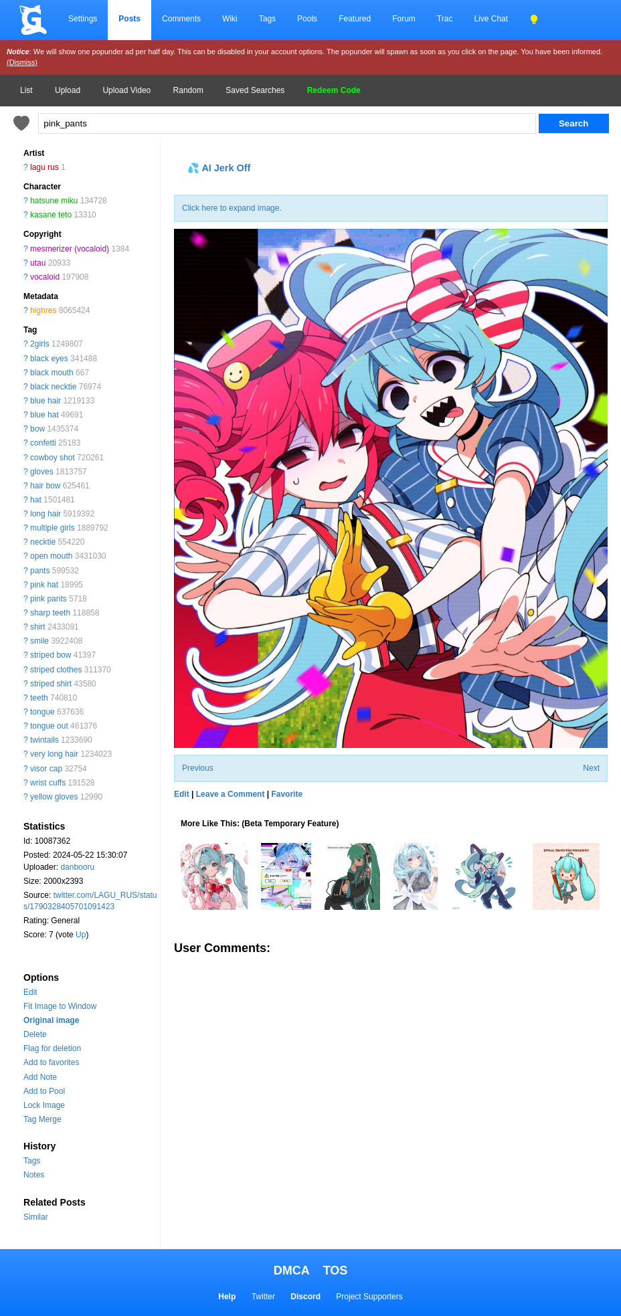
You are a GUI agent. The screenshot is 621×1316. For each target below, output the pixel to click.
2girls (40, 344)
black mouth (52, 372)
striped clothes (56, 669)
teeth (39, 697)
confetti (43, 443)
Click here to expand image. (232, 208)
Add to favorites (51, 1062)
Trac (445, 18)
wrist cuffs (48, 782)
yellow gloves (54, 797)
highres (43, 310)
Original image (51, 1020)
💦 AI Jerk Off (218, 168)
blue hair (45, 400)
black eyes (49, 358)
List (26, 90)
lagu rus (44, 167)
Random (188, 90)
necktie (43, 542)
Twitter (263, 1296)
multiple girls (52, 528)
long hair (45, 514)
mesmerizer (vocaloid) (69, 249)
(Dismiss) (22, 62)
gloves (42, 471)
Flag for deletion (52, 1048)
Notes (33, 1175)
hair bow (45, 485)
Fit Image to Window (59, 1006)
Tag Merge (42, 1119)
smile (39, 641)
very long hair (54, 754)
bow (37, 429)
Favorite (286, 794)
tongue (42, 712)
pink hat (44, 584)
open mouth (51, 556)
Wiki (230, 18)
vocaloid (45, 277)
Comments (181, 18)
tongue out (49, 726)
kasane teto (51, 214)
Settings (82, 18)
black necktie (53, 386)
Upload (67, 90)
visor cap (46, 768)
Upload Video (126, 90)
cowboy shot (52, 457)
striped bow (50, 655)
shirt (38, 627)
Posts (129, 18)
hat (35, 499)
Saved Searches (255, 90)
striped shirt (51, 683)
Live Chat (491, 18)
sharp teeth (50, 613)
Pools (307, 18)
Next (591, 768)
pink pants (48, 598)
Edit (30, 992)
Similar (35, 1217)
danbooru (77, 867)
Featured (355, 18)
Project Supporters (369, 1296)
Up (81, 934)
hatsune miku (54, 200)
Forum (404, 18)
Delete (35, 1034)
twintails (44, 740)
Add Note (40, 1077)
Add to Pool (44, 1091)
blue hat (44, 414)
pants (40, 570)
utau (38, 263)
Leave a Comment (230, 794)
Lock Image (44, 1105)
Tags (267, 18)
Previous (197, 768)
